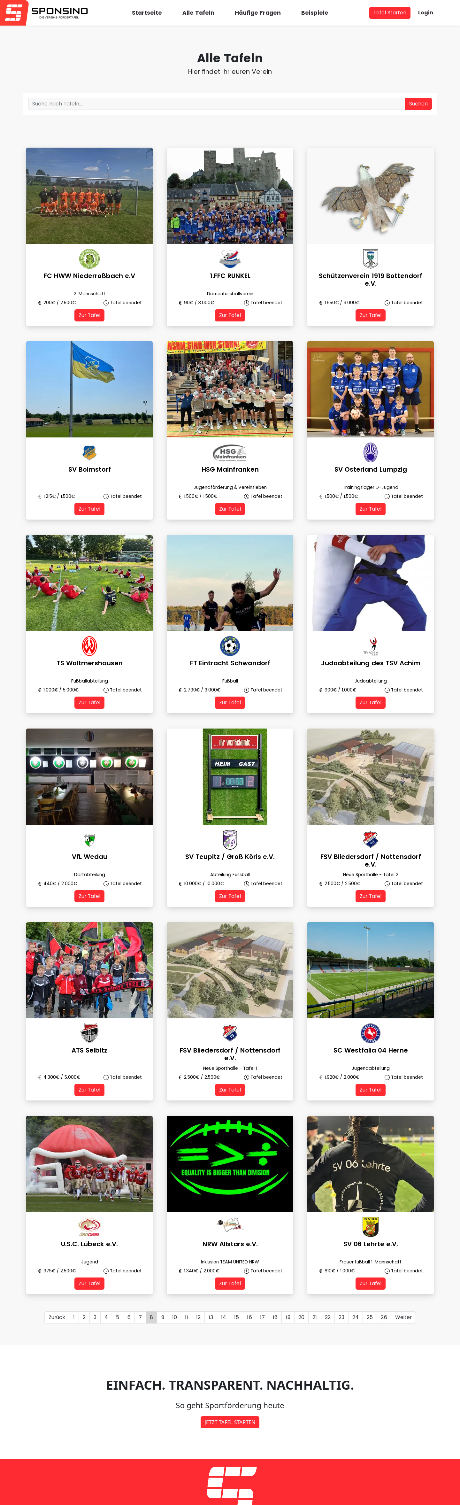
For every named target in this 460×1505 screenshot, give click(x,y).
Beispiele (314, 13)
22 (328, 1317)
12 (198, 1317)
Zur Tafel (89, 315)
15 (236, 1317)
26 (384, 1317)
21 (314, 1317)
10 (174, 1317)
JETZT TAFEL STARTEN (230, 1422)
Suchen (418, 103)
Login (425, 12)
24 (355, 1317)
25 (370, 1317)
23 (341, 1317)
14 (223, 1317)
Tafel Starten (389, 12)
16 (249, 1317)
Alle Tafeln (198, 13)
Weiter (403, 1317)
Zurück (57, 1317)
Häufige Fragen (258, 13)
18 (275, 1317)
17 (262, 1317)
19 (288, 1317)
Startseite (147, 13)
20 (301, 1317)
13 (211, 1317)
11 (186, 1317)
